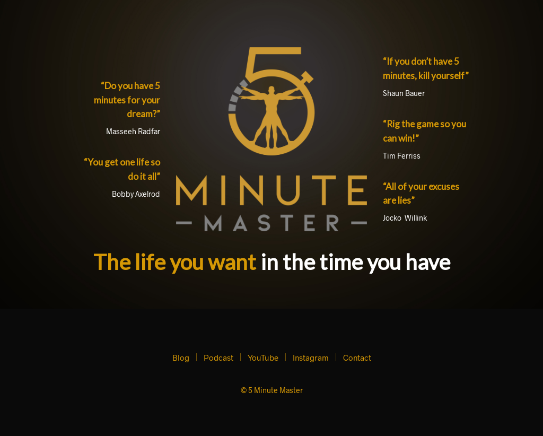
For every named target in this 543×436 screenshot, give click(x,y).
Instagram (311, 357)
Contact (357, 357)
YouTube (263, 357)
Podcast (218, 357)
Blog (180, 357)
